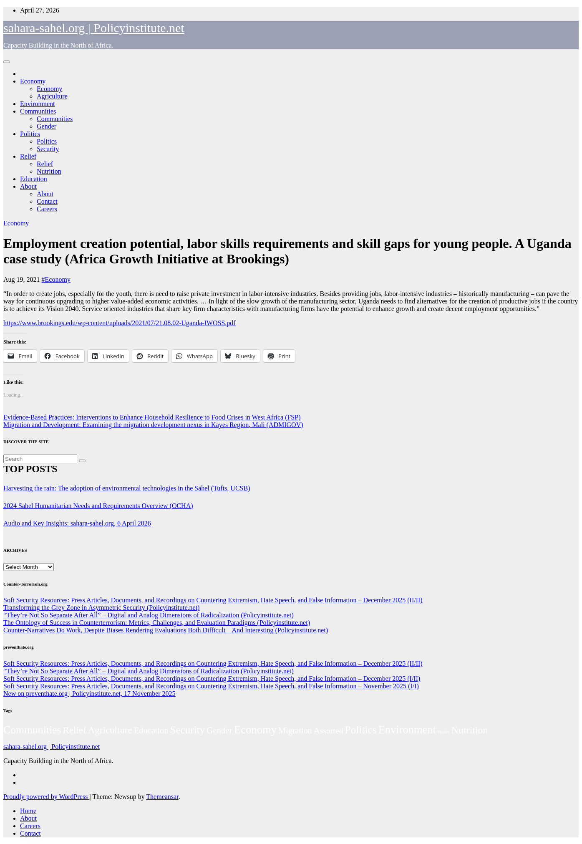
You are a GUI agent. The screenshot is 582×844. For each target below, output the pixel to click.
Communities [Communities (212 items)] (32, 730)
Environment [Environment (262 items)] (407, 729)
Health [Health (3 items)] (443, 732)
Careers (47, 208)
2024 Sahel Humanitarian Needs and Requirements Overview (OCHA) (98, 505)
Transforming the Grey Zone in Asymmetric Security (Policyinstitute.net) (101, 607)
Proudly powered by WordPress (46, 796)
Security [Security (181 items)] (187, 729)
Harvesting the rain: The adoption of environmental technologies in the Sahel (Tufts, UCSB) (126, 488)
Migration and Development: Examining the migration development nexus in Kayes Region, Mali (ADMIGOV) (153, 424)
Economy (32, 81)
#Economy (56, 279)
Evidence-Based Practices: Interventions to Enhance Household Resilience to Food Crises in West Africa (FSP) (151, 417)
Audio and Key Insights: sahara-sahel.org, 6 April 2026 (77, 523)
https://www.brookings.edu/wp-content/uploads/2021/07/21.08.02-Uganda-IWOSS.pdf (119, 322)
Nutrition (49, 171)
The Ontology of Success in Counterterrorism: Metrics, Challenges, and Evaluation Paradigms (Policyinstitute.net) (156, 622)
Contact (47, 201)
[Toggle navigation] (6, 62)
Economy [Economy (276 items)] (255, 729)
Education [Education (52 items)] (151, 730)
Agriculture (52, 96)
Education (33, 178)
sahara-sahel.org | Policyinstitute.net (93, 28)
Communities (38, 111)
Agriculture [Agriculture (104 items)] (110, 730)
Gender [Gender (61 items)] (219, 730)
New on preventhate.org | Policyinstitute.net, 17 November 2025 (89, 693)
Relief (28, 156)
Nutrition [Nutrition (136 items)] (469, 730)
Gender (46, 126)
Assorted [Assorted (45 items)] (328, 730)
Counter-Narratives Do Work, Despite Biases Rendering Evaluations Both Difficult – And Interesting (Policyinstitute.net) (165, 630)
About (28, 186)
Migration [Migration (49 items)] (295, 730)
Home (28, 810)
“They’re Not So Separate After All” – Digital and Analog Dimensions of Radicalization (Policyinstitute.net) (148, 615)
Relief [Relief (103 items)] (74, 730)
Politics (30, 133)
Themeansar (162, 796)
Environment (37, 103)
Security (48, 148)
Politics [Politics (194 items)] (361, 729)
